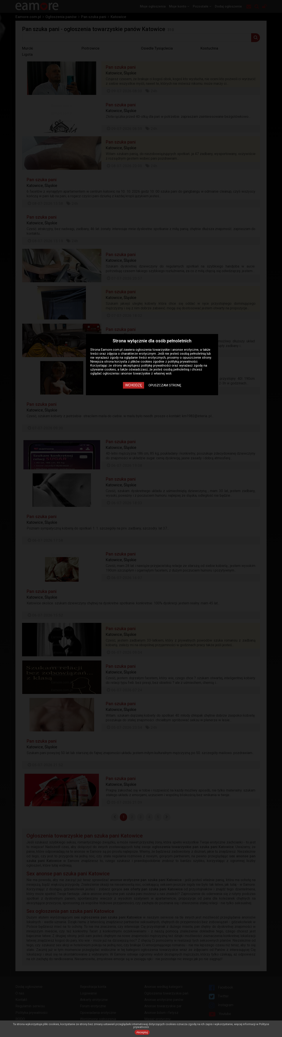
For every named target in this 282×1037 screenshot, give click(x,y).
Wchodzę (133, 385)
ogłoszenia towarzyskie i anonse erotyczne (167, 350)
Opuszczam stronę (164, 385)
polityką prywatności (182, 362)
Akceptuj (142, 1032)
